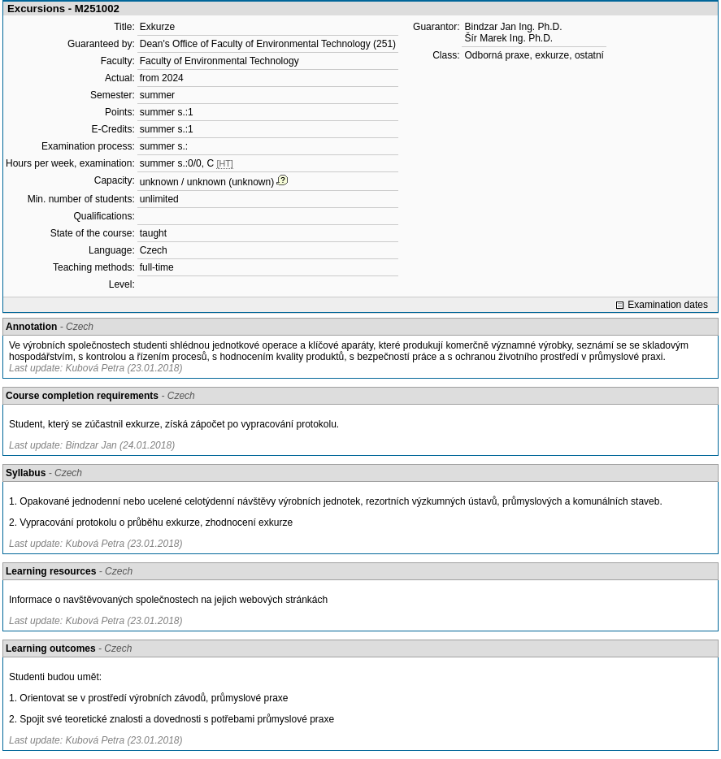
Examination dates (668, 304)
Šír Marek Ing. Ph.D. (508, 38)
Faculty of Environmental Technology (219, 61)
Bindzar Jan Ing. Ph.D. (513, 27)
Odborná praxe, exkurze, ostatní (533, 55)
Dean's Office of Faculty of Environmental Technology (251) (268, 44)
